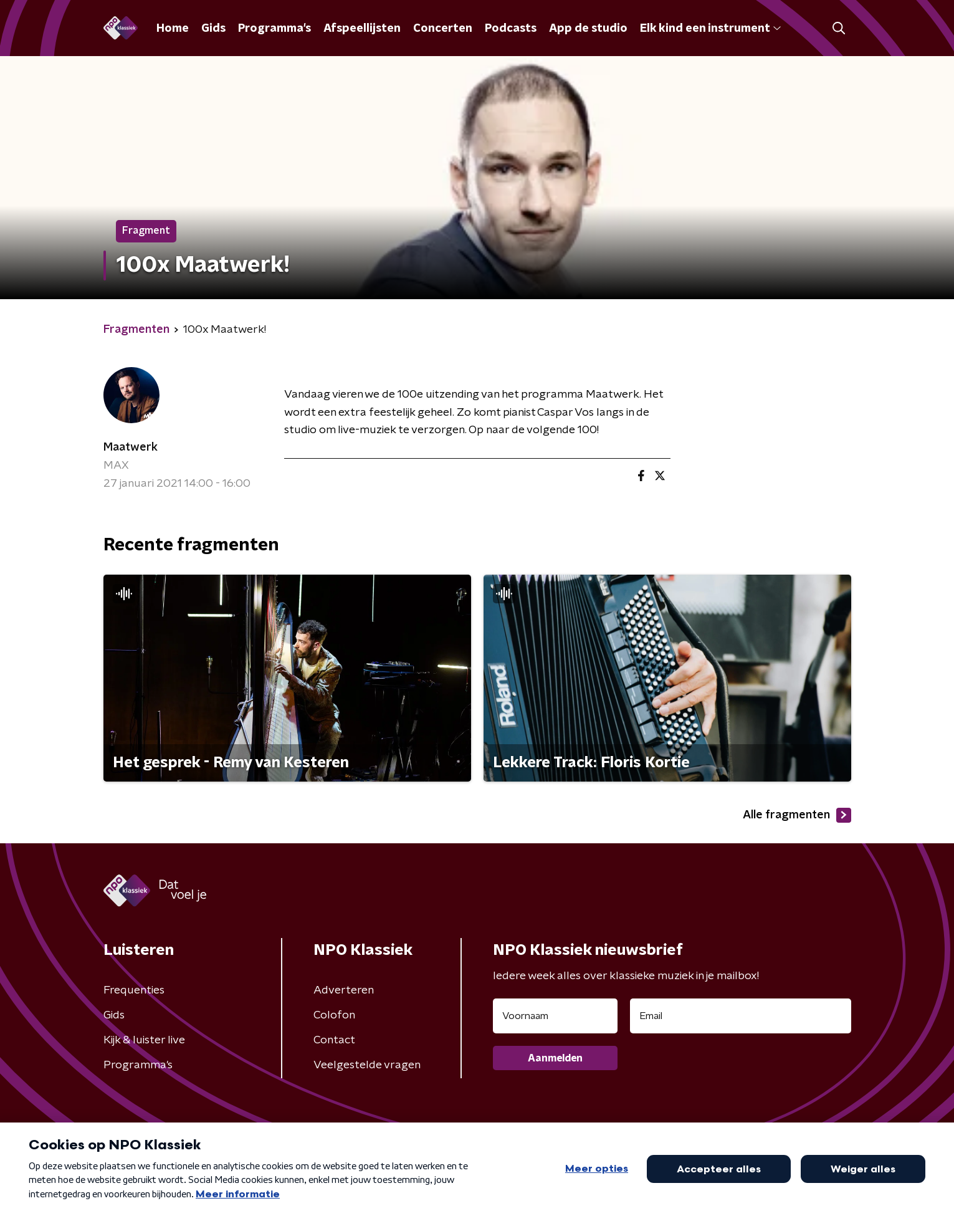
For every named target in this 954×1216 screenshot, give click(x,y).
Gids (213, 28)
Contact (334, 1040)
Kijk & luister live (144, 1040)
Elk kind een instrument (710, 28)
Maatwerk (130, 447)
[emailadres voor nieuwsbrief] (740, 1015)
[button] (839, 28)
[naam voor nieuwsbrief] (555, 1015)
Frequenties (134, 990)
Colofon (334, 1015)
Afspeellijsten (362, 28)
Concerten (442, 28)
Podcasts (511, 28)
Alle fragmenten (797, 815)
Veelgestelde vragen (367, 1065)
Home (172, 28)
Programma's (274, 28)
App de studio (588, 28)
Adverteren (343, 990)
